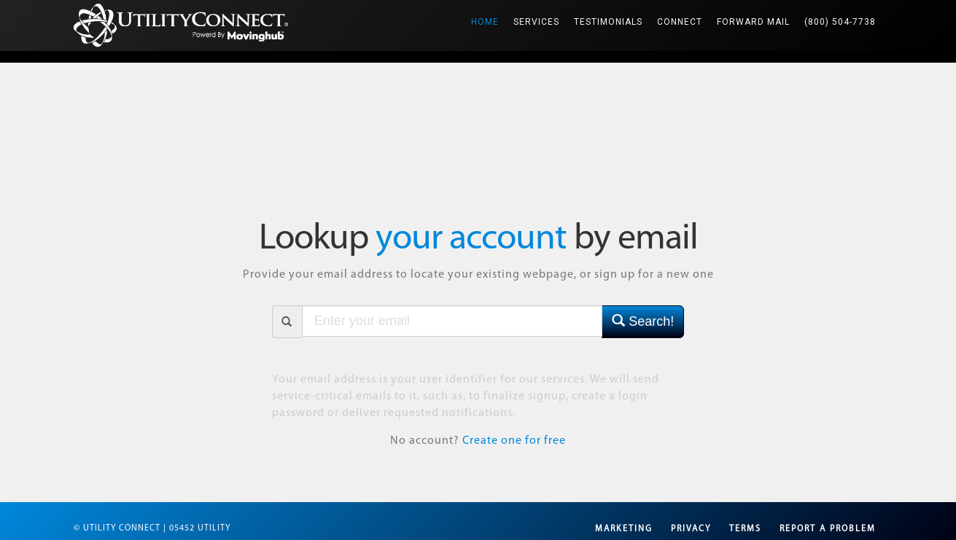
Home (488, 13)
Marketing (624, 529)
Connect (679, 22)
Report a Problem (828, 529)
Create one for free (514, 441)
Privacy (691, 529)
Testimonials (608, 22)
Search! (643, 321)
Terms (745, 529)
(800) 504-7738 (840, 22)
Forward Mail (753, 22)
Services (536, 22)
